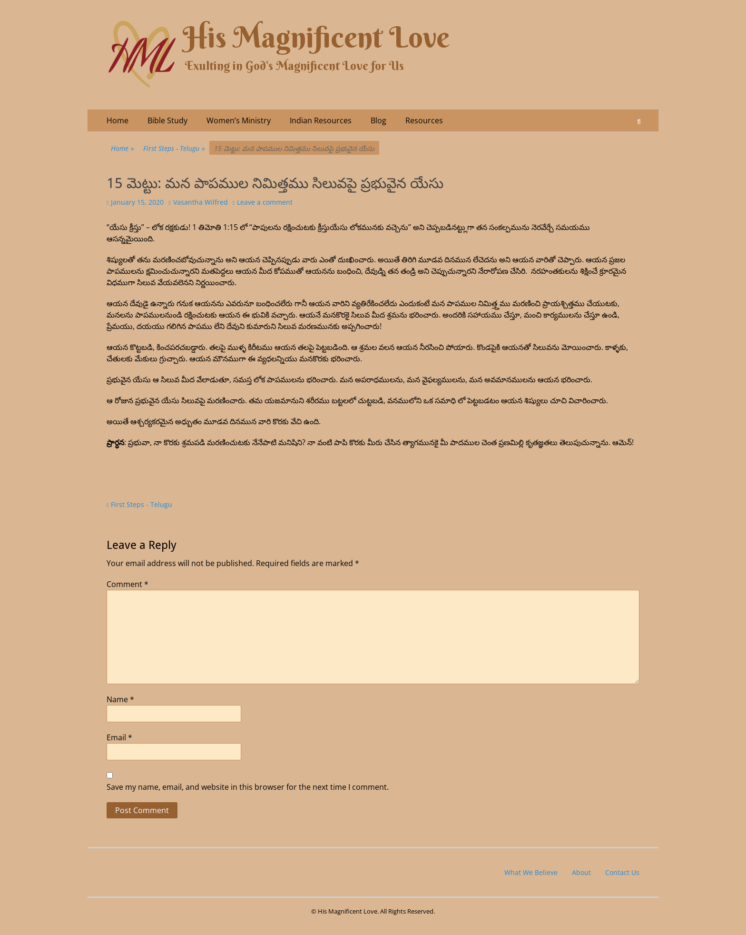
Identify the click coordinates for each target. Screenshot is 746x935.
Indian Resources (321, 120)
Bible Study (167, 120)
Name (120, 699)
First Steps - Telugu (174, 148)
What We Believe (531, 872)
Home (117, 120)
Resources (424, 120)
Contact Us (622, 872)
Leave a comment (265, 202)
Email (119, 737)
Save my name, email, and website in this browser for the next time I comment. (248, 787)
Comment (127, 584)
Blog (378, 120)
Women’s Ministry (238, 120)
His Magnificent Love (316, 37)
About (581, 872)
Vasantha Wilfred (200, 202)
